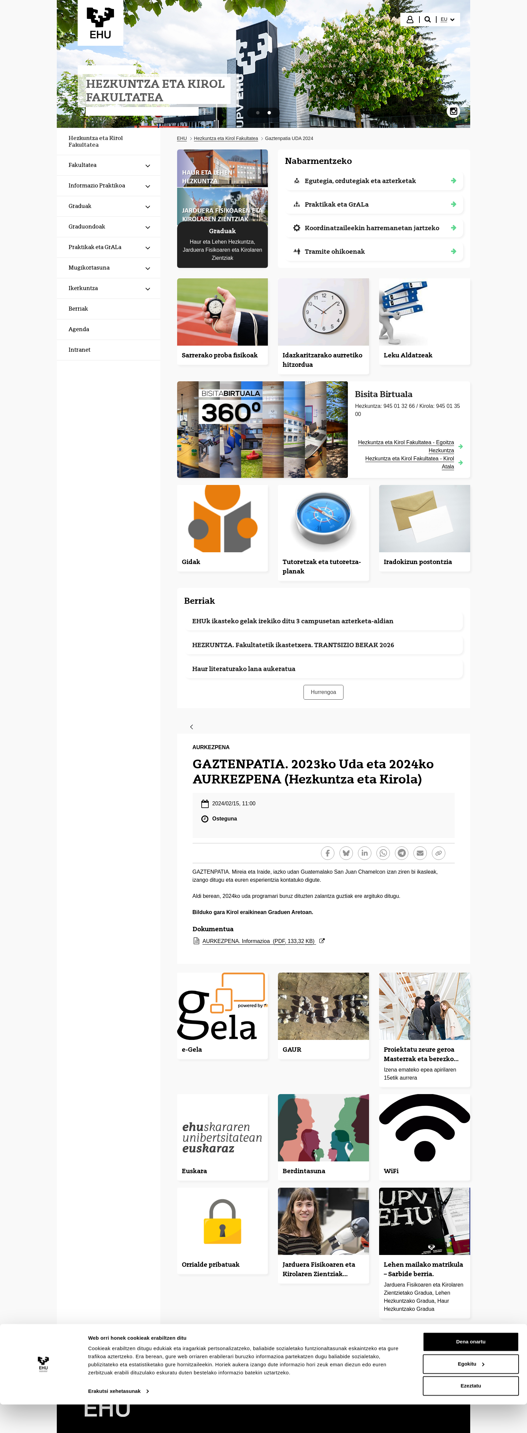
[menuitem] (447, 19)
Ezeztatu (471, 1414)
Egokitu (471, 1392)
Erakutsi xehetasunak (114, 1420)
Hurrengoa (323, 692)
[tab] (258, 113)
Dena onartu (471, 1370)
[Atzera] (191, 727)
